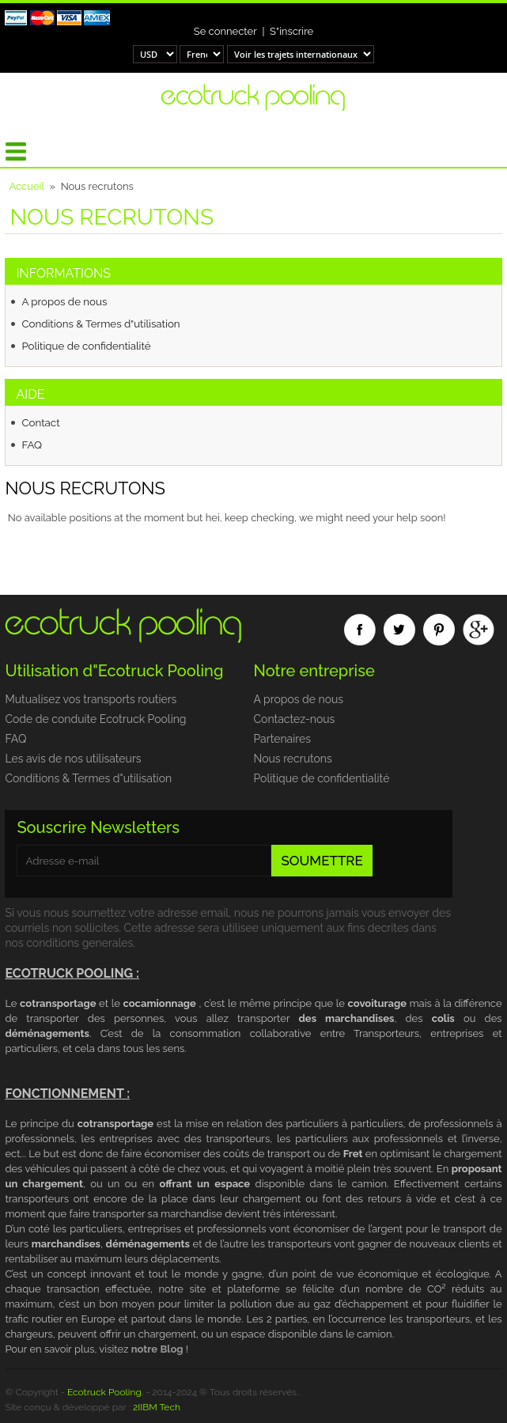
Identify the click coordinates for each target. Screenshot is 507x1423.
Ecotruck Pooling (104, 1392)
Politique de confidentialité (85, 345)
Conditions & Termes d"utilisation (100, 323)
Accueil (26, 186)
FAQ (31, 444)
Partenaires (281, 738)
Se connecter (225, 31)
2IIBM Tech (156, 1407)
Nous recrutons (292, 758)
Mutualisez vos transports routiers (90, 699)
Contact (40, 422)
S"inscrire (291, 31)
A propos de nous (64, 301)
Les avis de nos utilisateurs (73, 758)
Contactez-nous (294, 719)
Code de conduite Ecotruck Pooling (95, 719)
